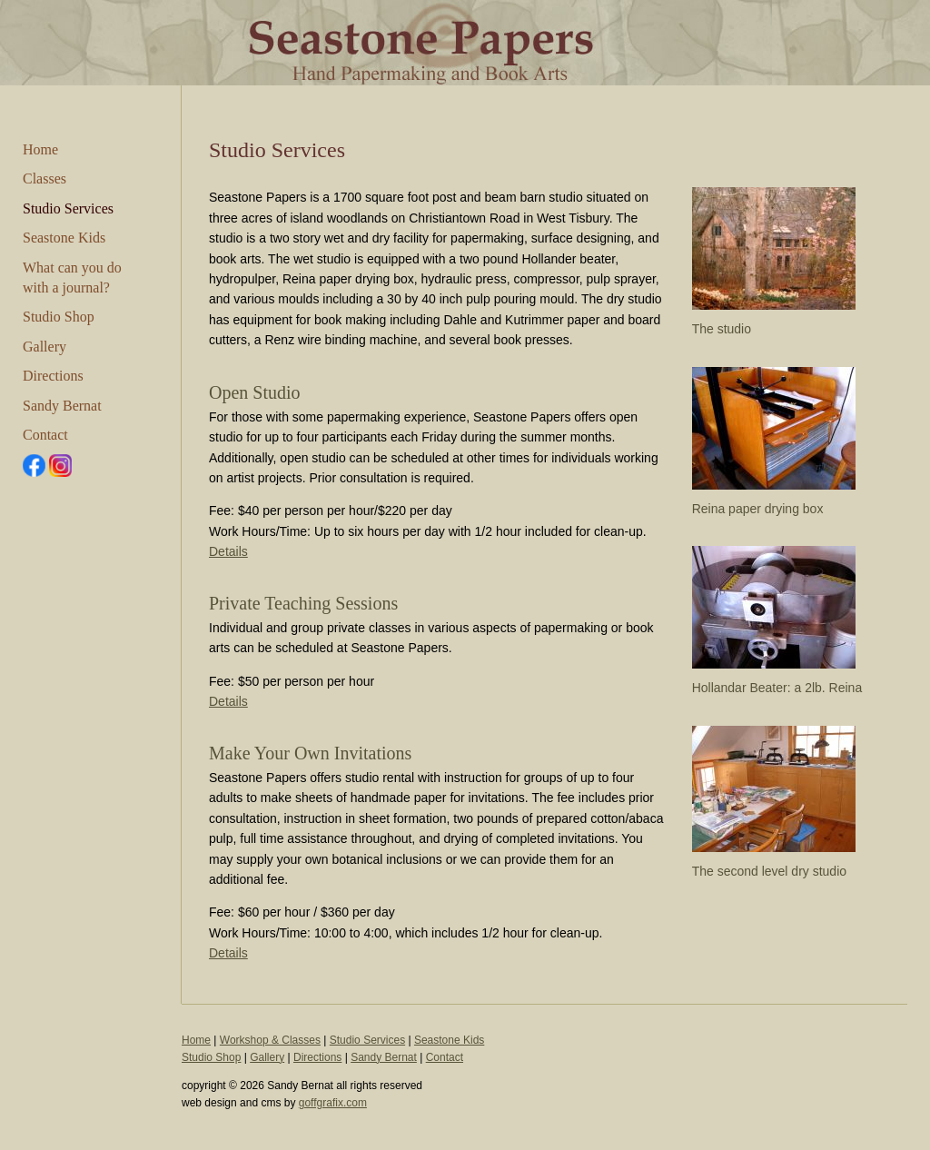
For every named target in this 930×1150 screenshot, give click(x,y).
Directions (53, 375)
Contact (45, 434)
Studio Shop (58, 316)
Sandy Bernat (62, 405)
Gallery (44, 346)
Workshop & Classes (270, 1040)
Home (40, 149)
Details (228, 551)
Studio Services (68, 208)
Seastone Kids (64, 237)
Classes (44, 178)
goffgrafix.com (333, 1102)
